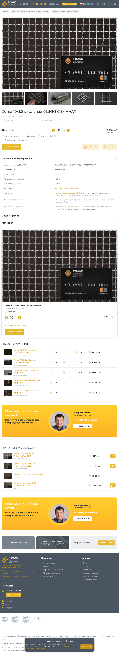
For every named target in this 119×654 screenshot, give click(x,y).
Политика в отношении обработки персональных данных (16, 567)
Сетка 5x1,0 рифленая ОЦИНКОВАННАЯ (24, 465)
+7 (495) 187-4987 (26, 4)
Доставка (86, 566)
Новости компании (18, 543)
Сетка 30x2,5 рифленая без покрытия (27, 391)
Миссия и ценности (51, 573)
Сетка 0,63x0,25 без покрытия (28, 475)
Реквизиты (87, 570)
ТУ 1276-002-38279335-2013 (66, 188)
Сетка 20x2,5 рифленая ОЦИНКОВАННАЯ (25, 351)
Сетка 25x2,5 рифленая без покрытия (27, 381)
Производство (49, 563)
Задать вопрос (106, 543)
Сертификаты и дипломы (53, 570)
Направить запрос (90, 573)
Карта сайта (48, 576)
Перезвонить (82, 426)
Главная (5, 11)
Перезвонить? (69, 4)
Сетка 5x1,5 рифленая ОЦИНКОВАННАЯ (24, 455)
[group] (59, 53)
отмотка (71, 207)
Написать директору (91, 576)
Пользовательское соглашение (15, 577)
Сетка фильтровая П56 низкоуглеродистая (25, 484)
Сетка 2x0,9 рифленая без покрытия (26, 371)
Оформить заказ (11, 146)
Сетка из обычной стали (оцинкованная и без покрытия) (30, 11)
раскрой (58, 209)
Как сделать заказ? (90, 580)
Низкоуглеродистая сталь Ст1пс (68, 193)
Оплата (86, 563)
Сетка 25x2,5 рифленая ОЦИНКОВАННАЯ (25, 361)
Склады (46, 566)
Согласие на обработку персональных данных (18, 572)
